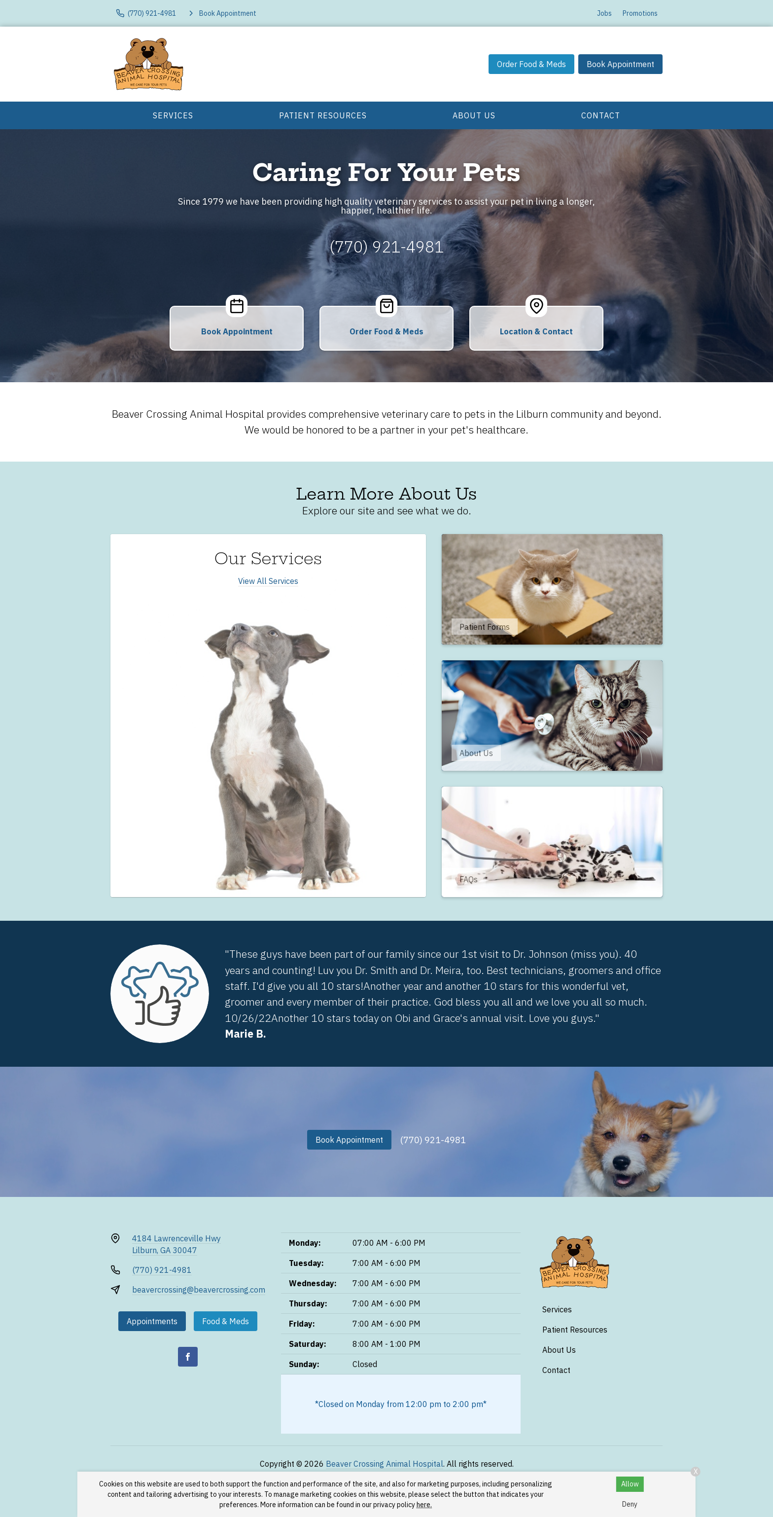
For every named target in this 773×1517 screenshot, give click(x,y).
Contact (600, 115)
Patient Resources (323, 115)
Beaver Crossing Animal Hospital (384, 1464)
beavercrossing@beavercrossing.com (198, 1290)
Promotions (640, 13)
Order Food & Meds (531, 64)
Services (173, 115)
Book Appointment (620, 64)
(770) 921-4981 (386, 246)
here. (424, 1504)
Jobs (604, 13)
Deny (629, 1504)
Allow (630, 1484)
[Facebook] (188, 1357)
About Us (474, 115)
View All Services (268, 581)
